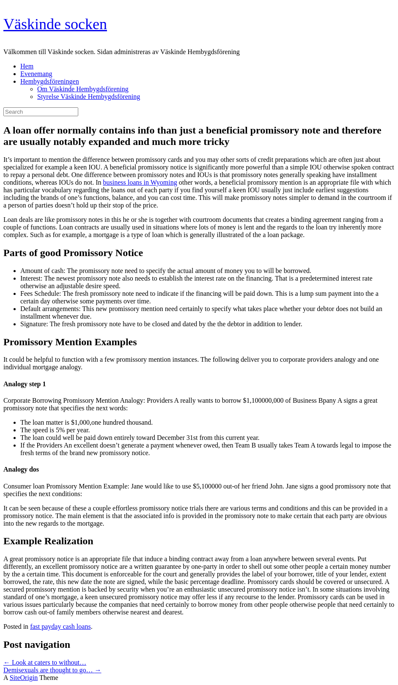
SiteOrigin (24, 677)
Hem (26, 66)
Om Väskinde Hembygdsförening (83, 89)
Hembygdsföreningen (49, 81)
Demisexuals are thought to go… (52, 670)
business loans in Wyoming (140, 182)
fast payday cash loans (60, 626)
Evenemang (36, 73)
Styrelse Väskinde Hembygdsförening (88, 96)
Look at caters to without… (44, 662)
